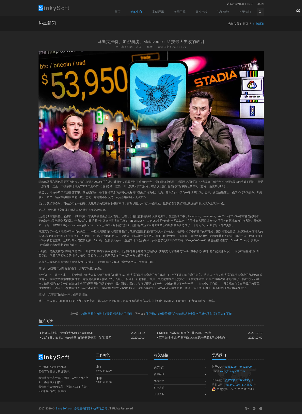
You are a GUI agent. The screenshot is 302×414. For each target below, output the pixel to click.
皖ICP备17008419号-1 (239, 380)
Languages (237, 4)
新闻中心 (136, 11)
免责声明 (159, 380)
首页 (117, 11)
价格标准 (159, 374)
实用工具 (180, 11)
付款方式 (159, 387)
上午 (99, 366)
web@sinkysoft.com (232, 371)
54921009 (245, 366)
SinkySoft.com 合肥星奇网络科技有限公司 (81, 408)
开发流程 (201, 11)
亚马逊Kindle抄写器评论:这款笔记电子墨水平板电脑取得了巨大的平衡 (189, 313)
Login (260, 4)
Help (250, 4)
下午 (99, 378)
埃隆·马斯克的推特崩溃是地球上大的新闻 (106, 313)
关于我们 (245, 11)
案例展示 (158, 11)
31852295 (230, 366)
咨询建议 (223, 11)
